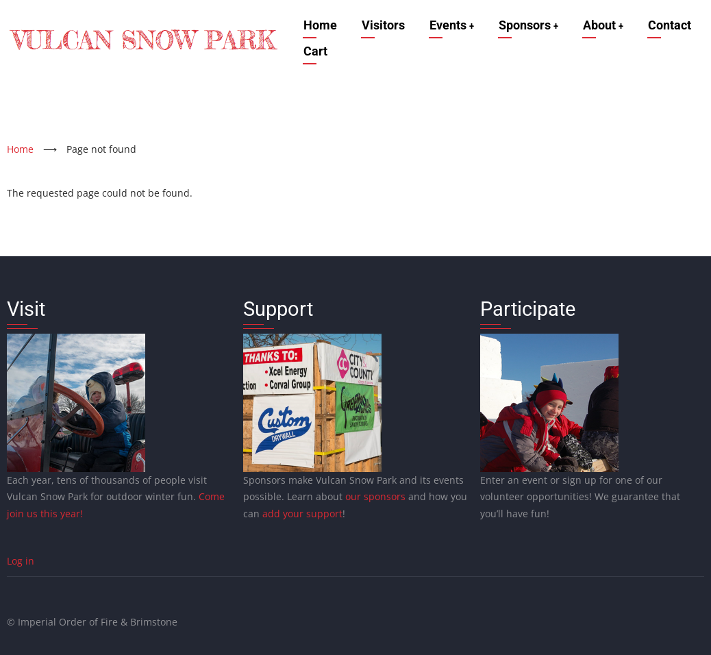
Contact (673, 25)
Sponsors (529, 25)
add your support (302, 513)
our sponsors (375, 496)
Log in (20, 560)
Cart (313, 51)
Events (450, 25)
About (606, 25)
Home (318, 25)
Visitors (381, 25)
